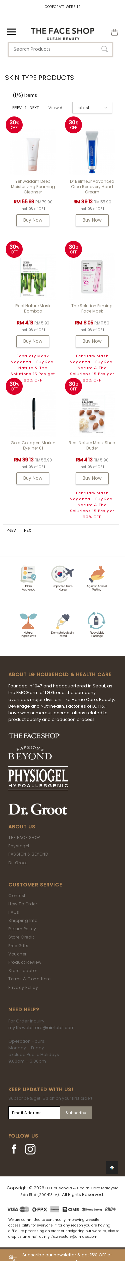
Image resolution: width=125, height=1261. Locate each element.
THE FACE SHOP (24, 837)
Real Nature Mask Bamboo (32, 308)
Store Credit (21, 937)
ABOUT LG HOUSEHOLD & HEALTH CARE (60, 674)
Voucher (17, 954)
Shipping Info (23, 920)
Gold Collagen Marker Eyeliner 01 (33, 445)
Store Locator (22, 970)
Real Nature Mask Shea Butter (92, 445)
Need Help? (23, 1009)
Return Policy (22, 929)
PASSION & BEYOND (28, 854)
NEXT (34, 107)
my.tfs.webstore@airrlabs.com (41, 1027)
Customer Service (35, 884)
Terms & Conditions (30, 979)
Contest (17, 895)
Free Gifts (18, 945)
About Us (21, 826)
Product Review (24, 962)
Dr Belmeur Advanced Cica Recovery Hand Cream (92, 186)
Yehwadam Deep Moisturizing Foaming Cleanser (33, 186)
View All (56, 107)
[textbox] (60, 49)
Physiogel (18, 846)
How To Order (22, 904)
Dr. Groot (17, 863)
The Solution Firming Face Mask (92, 308)
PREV (17, 107)
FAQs (13, 912)
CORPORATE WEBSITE (62, 6)
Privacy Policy (23, 987)
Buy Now (32, 220)
